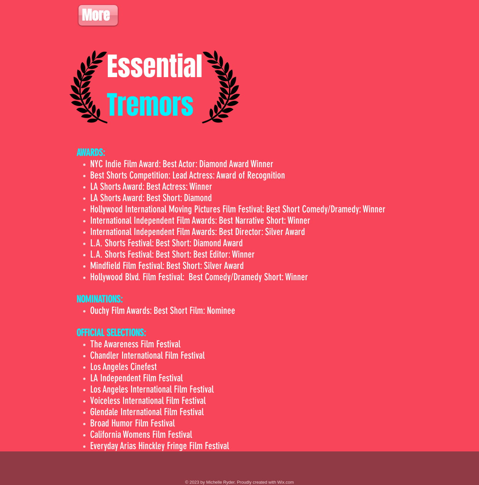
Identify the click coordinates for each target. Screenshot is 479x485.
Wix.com (285, 482)
